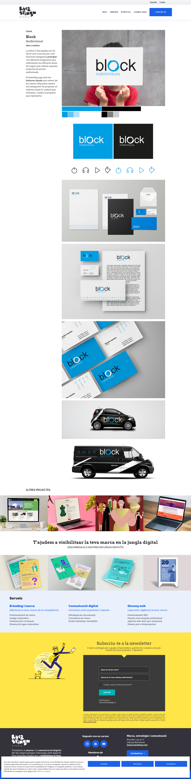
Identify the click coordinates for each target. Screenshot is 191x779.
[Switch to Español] (153, 2)
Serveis (114, 12)
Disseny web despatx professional (145, 618)
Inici (104, 12)
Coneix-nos (140, 12)
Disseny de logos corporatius (24, 624)
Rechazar (137, 764)
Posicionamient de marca (22, 615)
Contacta (160, 12)
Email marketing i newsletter (83, 621)
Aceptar (104, 764)
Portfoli (126, 12)
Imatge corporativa (19, 618)
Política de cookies (43, 771)
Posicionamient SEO (138, 615)
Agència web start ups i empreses (145, 621)
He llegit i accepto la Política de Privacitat (117, 684)
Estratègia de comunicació (82, 615)
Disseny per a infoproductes (142, 624)
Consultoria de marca (79, 618)
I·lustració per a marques (22, 621)
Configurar (171, 764)
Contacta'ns (137, 753)
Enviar (107, 692)
